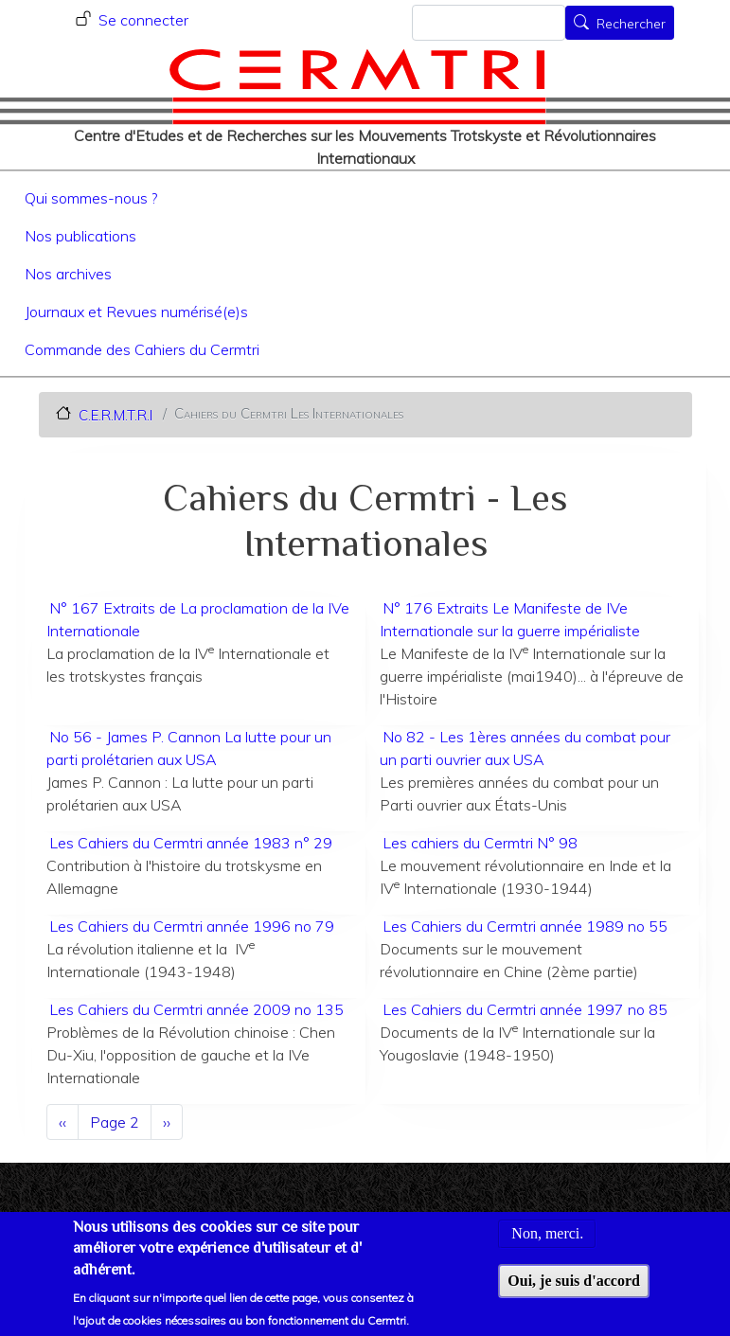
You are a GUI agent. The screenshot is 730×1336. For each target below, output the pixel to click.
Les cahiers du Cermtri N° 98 (480, 842)
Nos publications (80, 235)
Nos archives (68, 273)
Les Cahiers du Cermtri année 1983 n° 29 (190, 842)
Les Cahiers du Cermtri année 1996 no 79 (191, 926)
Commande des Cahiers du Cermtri (142, 349)
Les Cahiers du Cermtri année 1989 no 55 (525, 926)
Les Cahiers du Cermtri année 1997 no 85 (525, 1009)
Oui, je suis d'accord (573, 1281)
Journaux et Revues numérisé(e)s (136, 311)
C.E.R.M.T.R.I (115, 414)
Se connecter (143, 19)
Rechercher (631, 24)
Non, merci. (547, 1234)
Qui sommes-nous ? (91, 197)
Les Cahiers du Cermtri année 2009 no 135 (196, 1009)
